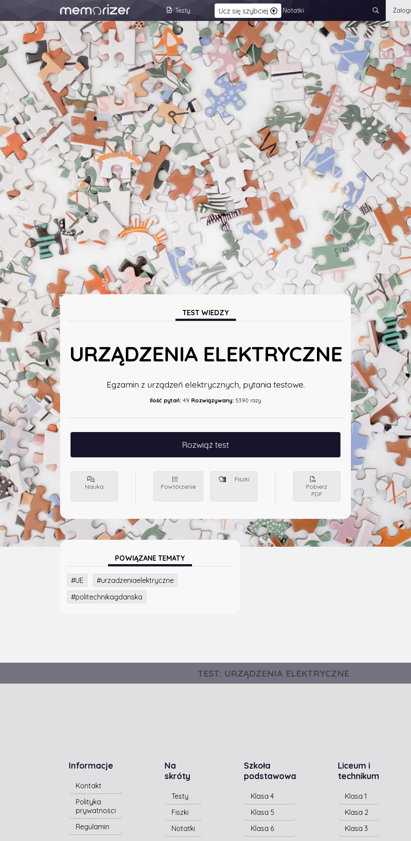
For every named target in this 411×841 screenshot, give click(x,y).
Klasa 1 (356, 796)
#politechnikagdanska (106, 596)
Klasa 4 (262, 796)
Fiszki (234, 479)
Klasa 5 (262, 812)
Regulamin (92, 826)
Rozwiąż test (205, 444)
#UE (77, 580)
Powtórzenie (178, 483)
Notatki (183, 828)
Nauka (94, 483)
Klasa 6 (262, 828)
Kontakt (88, 785)
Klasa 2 (356, 812)
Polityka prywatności (96, 806)
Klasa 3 (356, 828)
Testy (180, 796)
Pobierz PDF (316, 487)
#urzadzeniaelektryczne (135, 580)
